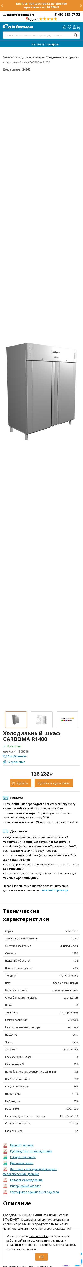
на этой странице (55, 890)
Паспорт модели (21, 1145)
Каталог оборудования (26, 1180)
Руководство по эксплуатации (31, 1151)
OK (41, 1257)
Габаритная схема (23, 1157)
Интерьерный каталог (25, 1186)
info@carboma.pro (21, 15)
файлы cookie (38, 1236)
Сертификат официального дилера (34, 1192)
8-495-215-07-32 (67, 14)
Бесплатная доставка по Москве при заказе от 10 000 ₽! (41, 5)
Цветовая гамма (21, 1163)
